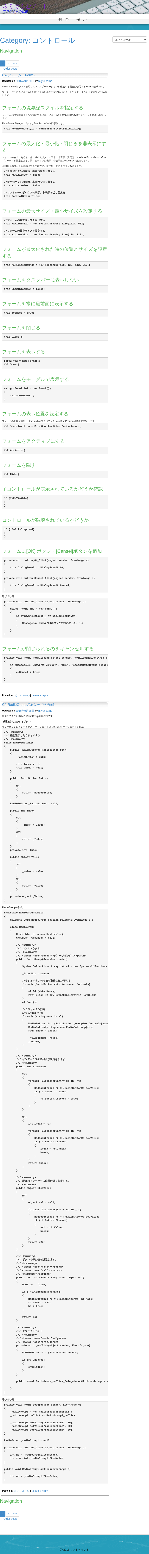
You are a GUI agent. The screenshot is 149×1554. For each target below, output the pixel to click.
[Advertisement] (129, 113)
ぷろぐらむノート (25, 6)
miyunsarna (45, 81)
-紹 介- (83, 19)
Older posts (8, 68)
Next (15, 63)
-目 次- (65, 19)
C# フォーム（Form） (19, 75)
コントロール (21, 695)
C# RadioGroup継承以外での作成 (28, 705)
